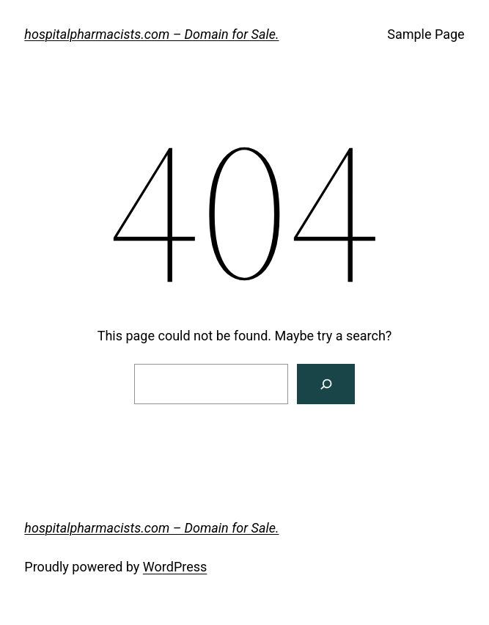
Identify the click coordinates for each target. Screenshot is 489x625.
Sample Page (425, 34)
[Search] (326, 384)
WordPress (175, 566)
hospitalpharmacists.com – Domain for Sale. (151, 34)
